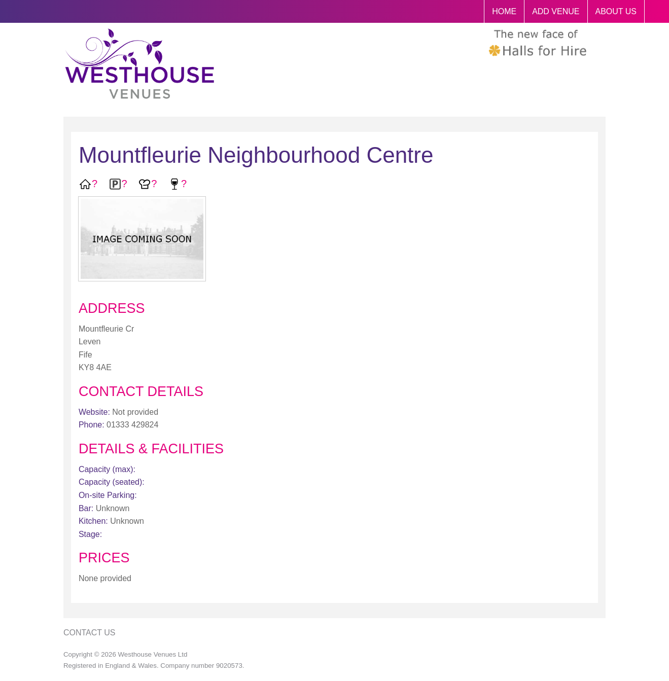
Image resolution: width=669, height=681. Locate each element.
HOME (504, 11)
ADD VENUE (555, 11)
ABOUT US (616, 11)
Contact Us (89, 632)
